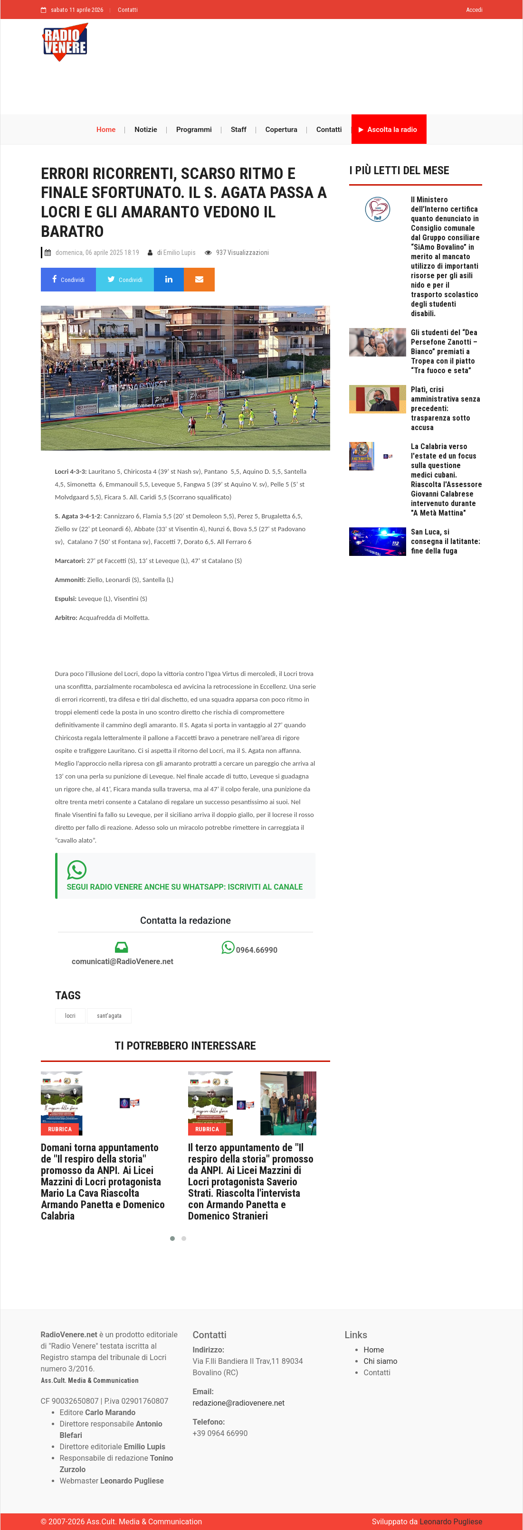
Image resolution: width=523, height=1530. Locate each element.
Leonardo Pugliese (450, 1521)
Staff (239, 129)
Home (105, 129)
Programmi (194, 129)
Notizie (145, 129)
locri (70, 1016)
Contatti (128, 9)
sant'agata (109, 1016)
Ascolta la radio (388, 129)
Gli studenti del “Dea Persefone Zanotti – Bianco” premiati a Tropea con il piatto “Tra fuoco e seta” (444, 351)
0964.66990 (249, 947)
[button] (172, 1238)
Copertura (281, 129)
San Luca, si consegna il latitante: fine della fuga (445, 541)
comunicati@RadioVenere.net (121, 953)
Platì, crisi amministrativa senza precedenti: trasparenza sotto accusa (445, 408)
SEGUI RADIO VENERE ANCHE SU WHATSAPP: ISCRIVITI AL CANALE (185, 887)
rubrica (60, 1129)
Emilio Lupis (179, 252)
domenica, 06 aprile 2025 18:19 (97, 252)
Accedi (474, 9)
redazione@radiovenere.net (238, 1403)
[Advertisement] (262, 88)
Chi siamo (380, 1361)
